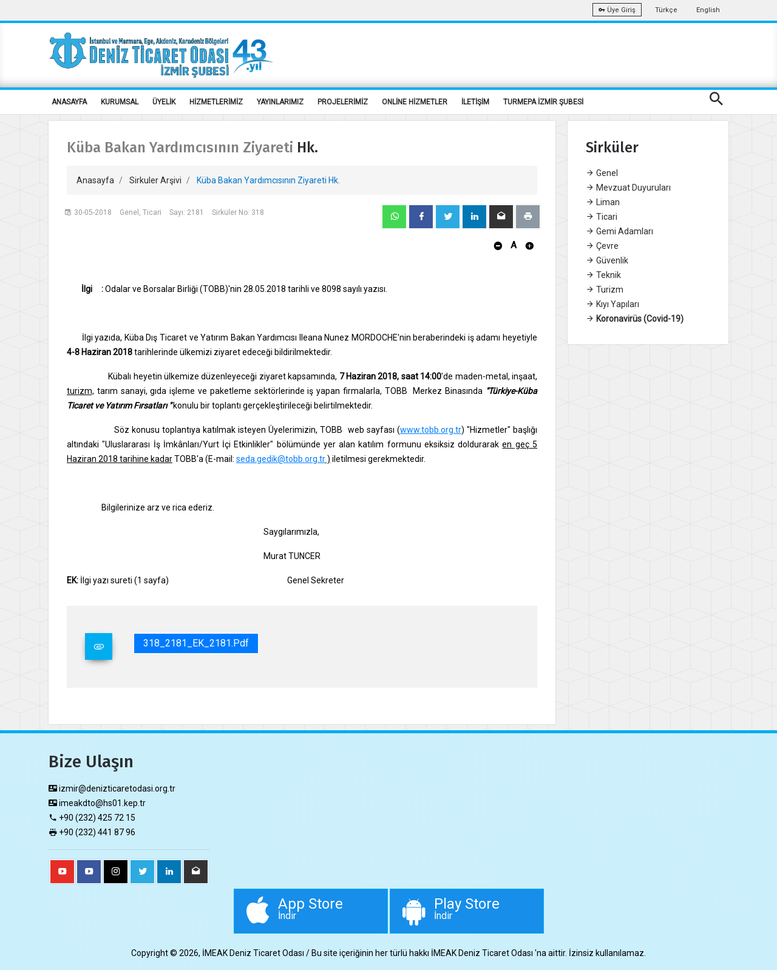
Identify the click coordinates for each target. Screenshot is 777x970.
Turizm (604, 289)
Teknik (603, 275)
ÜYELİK (163, 102)
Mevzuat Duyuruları (628, 187)
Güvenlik (607, 260)
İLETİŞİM (475, 102)
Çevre (602, 246)
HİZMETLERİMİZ (216, 102)
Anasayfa (95, 180)
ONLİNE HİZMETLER (414, 102)
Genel (602, 173)
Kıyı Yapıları (612, 304)
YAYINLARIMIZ (280, 102)
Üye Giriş (617, 10)
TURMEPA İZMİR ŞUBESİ (543, 102)
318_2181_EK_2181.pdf (196, 643)
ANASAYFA (69, 102)
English (708, 10)
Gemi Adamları (619, 231)
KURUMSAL (119, 102)
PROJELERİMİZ (342, 102)
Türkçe (666, 10)
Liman (603, 202)
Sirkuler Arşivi (155, 180)
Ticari (601, 217)
